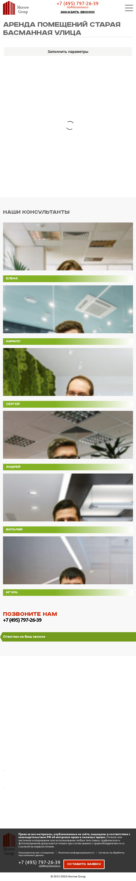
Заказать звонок (77, 12)
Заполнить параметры (68, 51)
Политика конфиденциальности (76, 852)
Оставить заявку (84, 864)
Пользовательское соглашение (36, 852)
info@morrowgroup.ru (77, 7)
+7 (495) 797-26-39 (78, 3)
